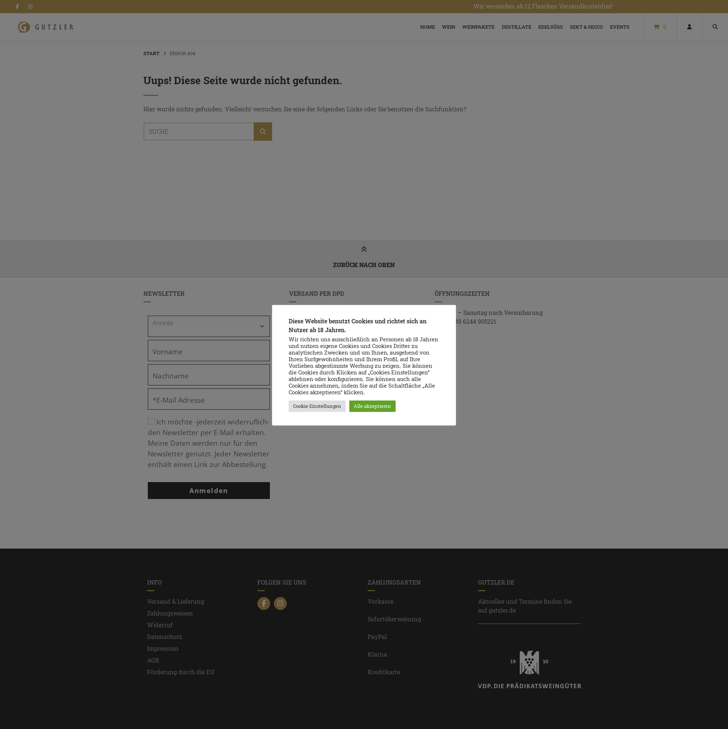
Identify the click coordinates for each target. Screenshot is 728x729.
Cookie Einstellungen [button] (317, 406)
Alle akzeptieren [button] (372, 406)
